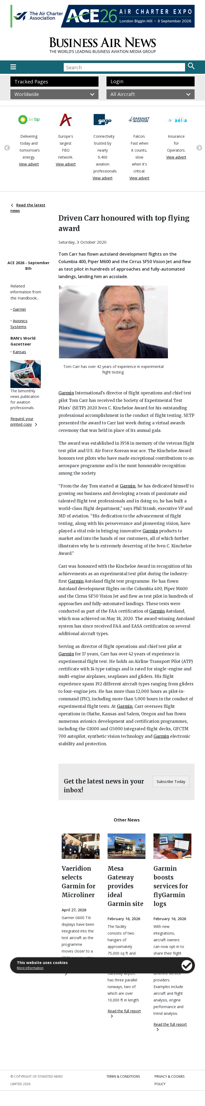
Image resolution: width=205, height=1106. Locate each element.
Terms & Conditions (123, 1076)
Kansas (19, 351)
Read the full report (124, 1013)
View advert (29, 164)
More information (30, 968)
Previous (6, 147)
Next (198, 147)
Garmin (19, 309)
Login (117, 81)
